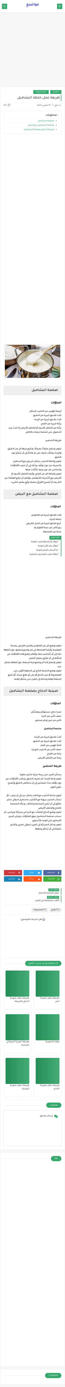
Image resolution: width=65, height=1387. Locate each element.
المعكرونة (41, 92)
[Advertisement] (32, 51)
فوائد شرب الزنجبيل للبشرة (44, 554)
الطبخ (56, 92)
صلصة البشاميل (45, 121)
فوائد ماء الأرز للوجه (48, 546)
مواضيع (32, 5)
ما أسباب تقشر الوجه (47, 550)
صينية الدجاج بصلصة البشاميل (39, 130)
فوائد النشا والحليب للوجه (44, 542)
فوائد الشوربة (52, 1042)
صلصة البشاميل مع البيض (41, 125)
